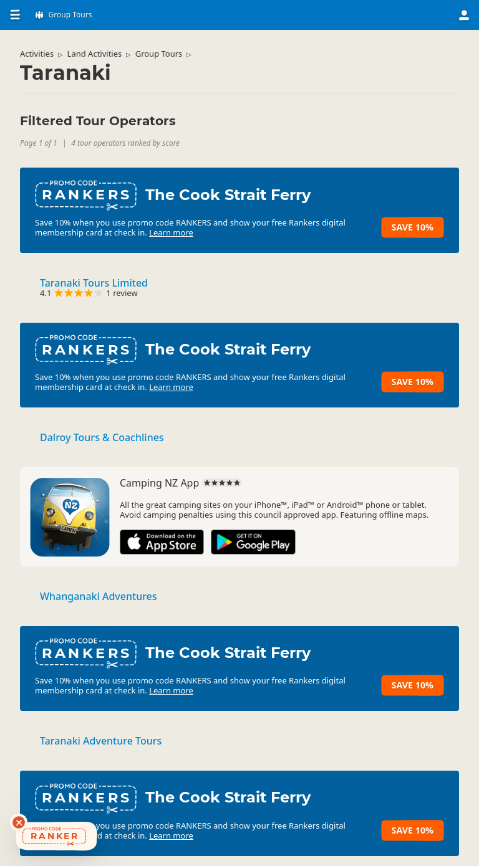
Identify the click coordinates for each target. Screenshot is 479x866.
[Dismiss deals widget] (18, 822)
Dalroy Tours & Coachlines (102, 437)
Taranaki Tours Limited (94, 283)
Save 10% (412, 227)
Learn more (171, 232)
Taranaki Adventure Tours (101, 741)
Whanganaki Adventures (98, 596)
